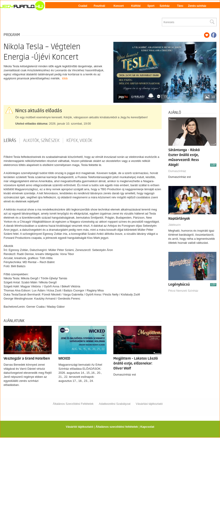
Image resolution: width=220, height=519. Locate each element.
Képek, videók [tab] (79, 140)
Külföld (136, 5)
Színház (165, 5)
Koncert (119, 5)
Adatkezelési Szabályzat (114, 403)
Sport (150, 5)
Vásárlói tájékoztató (79, 426)
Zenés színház (197, 5)
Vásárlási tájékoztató (149, 403)
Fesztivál (99, 5)
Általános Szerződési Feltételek (73, 403)
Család (82, 5)
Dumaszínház (177, 171)
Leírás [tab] (10, 140)
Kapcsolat (147, 426)
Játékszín (174, 224)
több (65, 78)
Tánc (180, 5)
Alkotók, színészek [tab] (41, 140)
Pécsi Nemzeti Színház (183, 290)
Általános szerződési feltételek (117, 426)
